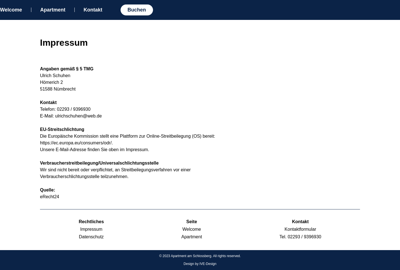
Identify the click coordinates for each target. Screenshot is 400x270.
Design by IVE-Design (199, 264)
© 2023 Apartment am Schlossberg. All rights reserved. (200, 256)
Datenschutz (91, 236)
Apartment (52, 10)
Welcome (11, 10)
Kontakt (93, 10)
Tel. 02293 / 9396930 (300, 236)
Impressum (91, 229)
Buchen (137, 10)
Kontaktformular (300, 229)
